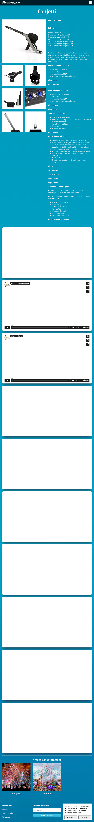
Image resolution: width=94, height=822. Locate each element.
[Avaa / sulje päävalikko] (90, 2)
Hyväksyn (85, 817)
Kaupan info (7, 805)
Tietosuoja (6, 817)
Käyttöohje (52, 80)
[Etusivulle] (11, 2)
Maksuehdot (7, 809)
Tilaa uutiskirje (47, 815)
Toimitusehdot (7, 813)
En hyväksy (70, 817)
